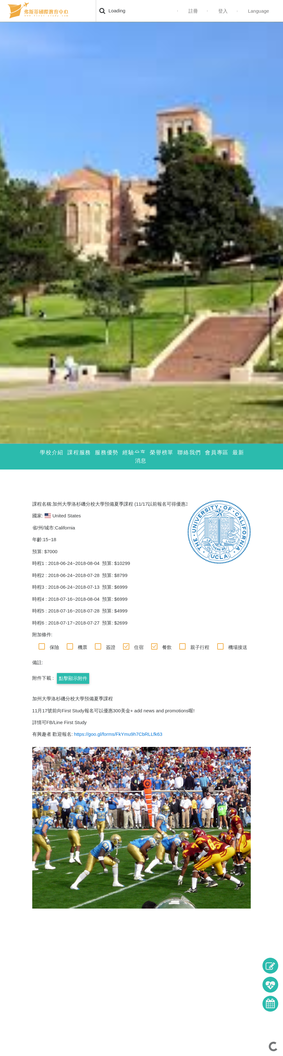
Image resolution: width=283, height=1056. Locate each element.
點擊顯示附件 (73, 678)
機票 (82, 647)
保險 (54, 647)
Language (258, 11)
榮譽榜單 (162, 453)
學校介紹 (52, 453)
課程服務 (79, 453)
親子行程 (199, 647)
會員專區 (217, 453)
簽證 (110, 647)
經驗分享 (134, 453)
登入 (223, 11)
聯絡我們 (189, 453)
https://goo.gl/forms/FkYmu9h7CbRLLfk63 (118, 734)
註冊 (193, 11)
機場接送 (237, 647)
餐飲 (167, 647)
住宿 (139, 647)
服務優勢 (107, 453)
